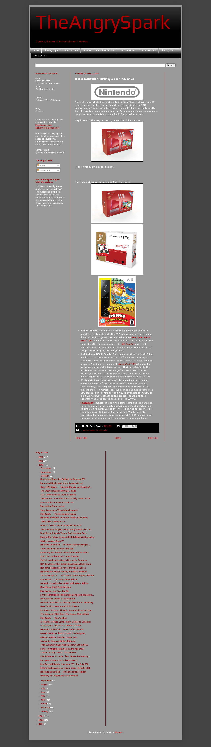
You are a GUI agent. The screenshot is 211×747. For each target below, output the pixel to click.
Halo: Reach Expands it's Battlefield (57, 599)
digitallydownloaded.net (47, 128)
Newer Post (81, 438)
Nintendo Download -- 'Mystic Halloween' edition (64, 583)
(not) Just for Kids (105, 50)
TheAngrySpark (102, 21)
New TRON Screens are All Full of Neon (59, 606)
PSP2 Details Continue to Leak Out (56, 502)
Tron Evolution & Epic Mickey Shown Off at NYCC (64, 645)
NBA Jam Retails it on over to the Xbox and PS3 (63, 568)
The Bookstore (127, 50)
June (43, 692)
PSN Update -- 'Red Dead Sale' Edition (58, 514)
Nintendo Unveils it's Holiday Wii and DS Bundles (63, 571)
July (43, 688)
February (45, 707)
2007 (41, 724)
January (45, 711)
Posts (41, 165)
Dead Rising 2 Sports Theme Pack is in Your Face (63, 533)
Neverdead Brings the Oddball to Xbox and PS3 (62, 479)
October (45, 476)
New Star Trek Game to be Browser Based (60, 525)
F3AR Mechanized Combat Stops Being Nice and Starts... (67, 595)
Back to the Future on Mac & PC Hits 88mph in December (67, 537)
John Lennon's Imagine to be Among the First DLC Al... (66, 529)
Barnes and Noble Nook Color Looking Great (61, 483)
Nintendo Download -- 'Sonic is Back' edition (61, 629)
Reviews (87, 50)
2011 (41, 461)
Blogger (118, 732)
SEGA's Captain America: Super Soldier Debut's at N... (65, 668)
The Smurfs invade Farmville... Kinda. (58, 491)
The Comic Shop (147, 50)
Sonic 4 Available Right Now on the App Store (62, 649)
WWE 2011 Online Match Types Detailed (59, 556)
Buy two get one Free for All (54, 591)
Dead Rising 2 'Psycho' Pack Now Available (61, 625)
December (46, 468)
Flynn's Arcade (40, 55)
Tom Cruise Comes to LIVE (53, 521)
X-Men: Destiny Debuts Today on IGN (58, 652)
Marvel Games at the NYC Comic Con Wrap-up (62, 633)
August (44, 684)
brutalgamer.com (43, 125)
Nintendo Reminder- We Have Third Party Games (64, 517)
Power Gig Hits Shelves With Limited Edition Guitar (64, 552)
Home (36, 50)
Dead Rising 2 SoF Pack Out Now (55, 587)
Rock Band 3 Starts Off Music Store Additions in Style (65, 610)
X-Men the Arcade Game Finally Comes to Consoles (65, 622)
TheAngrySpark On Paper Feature (61, 50)
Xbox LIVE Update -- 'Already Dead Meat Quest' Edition (67, 575)
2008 (41, 720)
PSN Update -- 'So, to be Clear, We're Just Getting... (65, 656)
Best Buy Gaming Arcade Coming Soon (58, 637)
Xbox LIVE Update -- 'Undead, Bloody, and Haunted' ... (66, 487)
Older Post (153, 438)
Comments (43, 170)
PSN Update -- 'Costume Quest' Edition (58, 579)
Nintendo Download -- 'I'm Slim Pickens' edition (63, 672)
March (44, 703)
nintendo (103, 430)
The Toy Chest (168, 50)
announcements (90, 430)
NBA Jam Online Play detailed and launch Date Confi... (66, 564)
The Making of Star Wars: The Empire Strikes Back (64, 614)
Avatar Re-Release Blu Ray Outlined (57, 641)
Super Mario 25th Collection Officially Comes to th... (65, 498)
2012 (41, 457)
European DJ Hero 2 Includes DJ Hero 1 (59, 660)
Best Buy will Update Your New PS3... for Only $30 (64, 664)
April (43, 700)
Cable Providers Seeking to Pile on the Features (63, 560)
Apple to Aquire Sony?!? (52, 541)
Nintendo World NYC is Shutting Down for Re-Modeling (66, 602)
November (46, 472)
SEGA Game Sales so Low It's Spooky (58, 494)
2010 (41, 465)
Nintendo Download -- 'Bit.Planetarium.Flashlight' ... (65, 544)
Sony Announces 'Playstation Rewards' (59, 510)
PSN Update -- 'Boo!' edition (53, 618)
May (43, 696)
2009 (41, 716)
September (46, 680)
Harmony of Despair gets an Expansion (59, 675)
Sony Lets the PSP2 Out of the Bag (56, 548)
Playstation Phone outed (52, 506)
